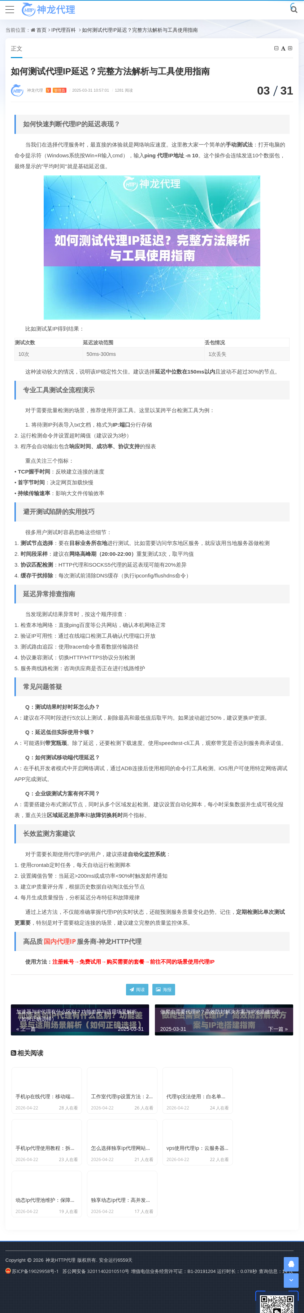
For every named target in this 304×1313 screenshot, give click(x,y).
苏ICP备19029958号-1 (32, 1250)
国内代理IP (60, 941)
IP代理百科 (63, 29)
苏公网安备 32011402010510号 (95, 1250)
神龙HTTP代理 (60, 1239)
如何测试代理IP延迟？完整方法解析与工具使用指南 (139, 29)
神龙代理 (46, 90)
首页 (41, 29)
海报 (163, 990)
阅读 (137, 990)
